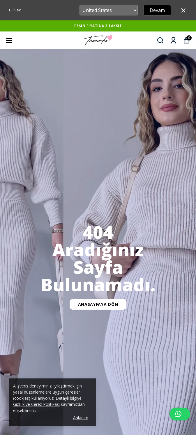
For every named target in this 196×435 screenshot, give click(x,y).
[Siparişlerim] (173, 40)
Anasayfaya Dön (98, 304)
